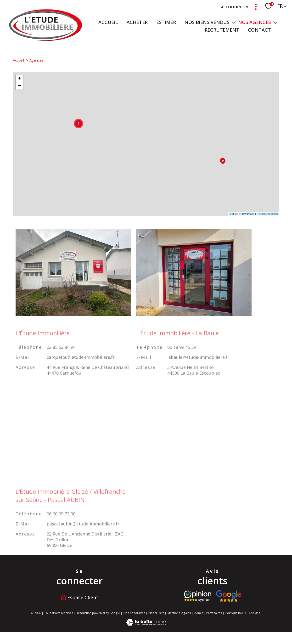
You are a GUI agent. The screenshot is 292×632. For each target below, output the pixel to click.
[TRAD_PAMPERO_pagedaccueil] (46, 40)
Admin (198, 613)
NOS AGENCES (254, 22)
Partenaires (214, 613)
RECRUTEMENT (222, 30)
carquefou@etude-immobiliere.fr (81, 365)
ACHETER (137, 22)
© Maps (247, 213)
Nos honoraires (134, 613)
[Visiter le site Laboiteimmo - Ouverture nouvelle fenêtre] (146, 624)
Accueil (108, 22)
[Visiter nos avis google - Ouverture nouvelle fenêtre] (228, 596)
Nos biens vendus (207, 22)
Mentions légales (179, 613)
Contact (259, 30)
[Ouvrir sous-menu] (233, 22)
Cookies (254, 613)
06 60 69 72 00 (61, 521)
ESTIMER (166, 22)
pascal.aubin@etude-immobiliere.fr (83, 531)
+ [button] (19, 78)
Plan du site (156, 613)
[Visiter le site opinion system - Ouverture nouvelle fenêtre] (197, 596)
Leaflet (233, 213)
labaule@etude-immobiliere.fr (198, 365)
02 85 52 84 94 (61, 355)
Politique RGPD (235, 613)
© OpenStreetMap (267, 213)
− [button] (19, 86)
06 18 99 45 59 (181, 355)
